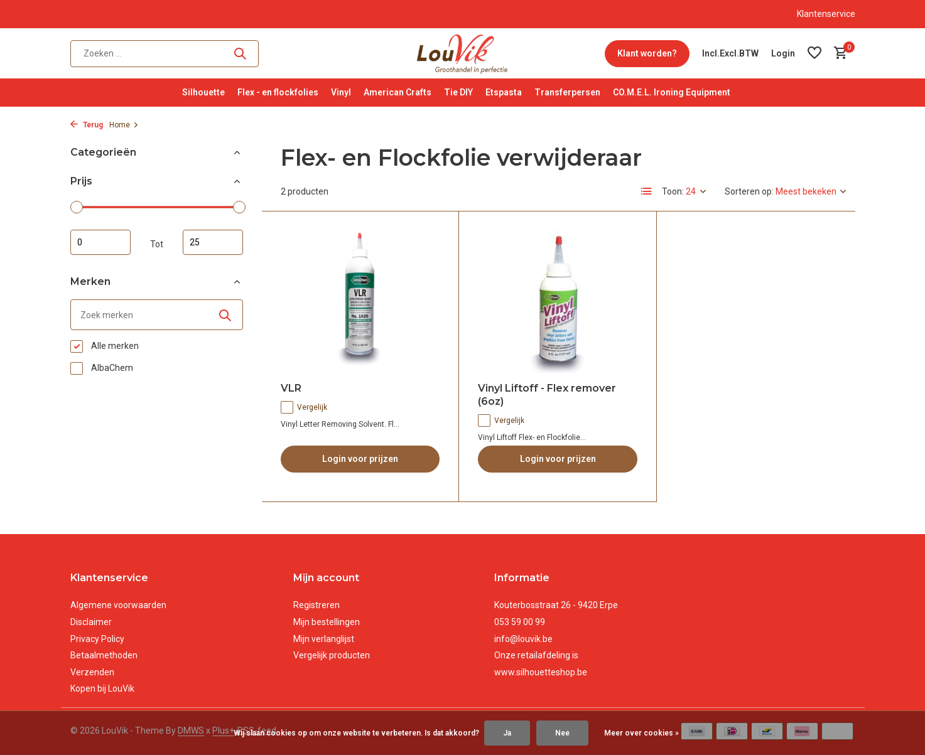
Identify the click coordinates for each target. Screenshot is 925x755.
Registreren (316, 605)
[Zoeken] (164, 53)
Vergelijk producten (331, 655)
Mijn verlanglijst (323, 639)
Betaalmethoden (104, 655)
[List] (646, 191)
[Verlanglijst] (814, 53)
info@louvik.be (523, 639)
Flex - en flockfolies (277, 92)
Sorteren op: (749, 191)
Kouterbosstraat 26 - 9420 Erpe (556, 605)
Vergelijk (304, 407)
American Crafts (397, 92)
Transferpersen (567, 92)
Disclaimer (91, 622)
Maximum (213, 242)
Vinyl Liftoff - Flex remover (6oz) (547, 394)
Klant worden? (647, 53)
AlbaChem (101, 368)
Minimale (100, 242)
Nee (562, 733)
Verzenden (92, 672)
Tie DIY (458, 92)
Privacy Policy (97, 639)
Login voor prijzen (360, 459)
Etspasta (503, 92)
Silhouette (203, 92)
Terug (86, 124)
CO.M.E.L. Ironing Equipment (671, 92)
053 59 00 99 (519, 622)
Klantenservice (826, 14)
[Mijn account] (783, 53)
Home (124, 124)
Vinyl (341, 92)
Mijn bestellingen (326, 622)
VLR (291, 388)
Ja (507, 733)
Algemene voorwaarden (118, 605)
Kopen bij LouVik (102, 688)
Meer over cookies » (641, 733)
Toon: (673, 191)
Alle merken (104, 346)
